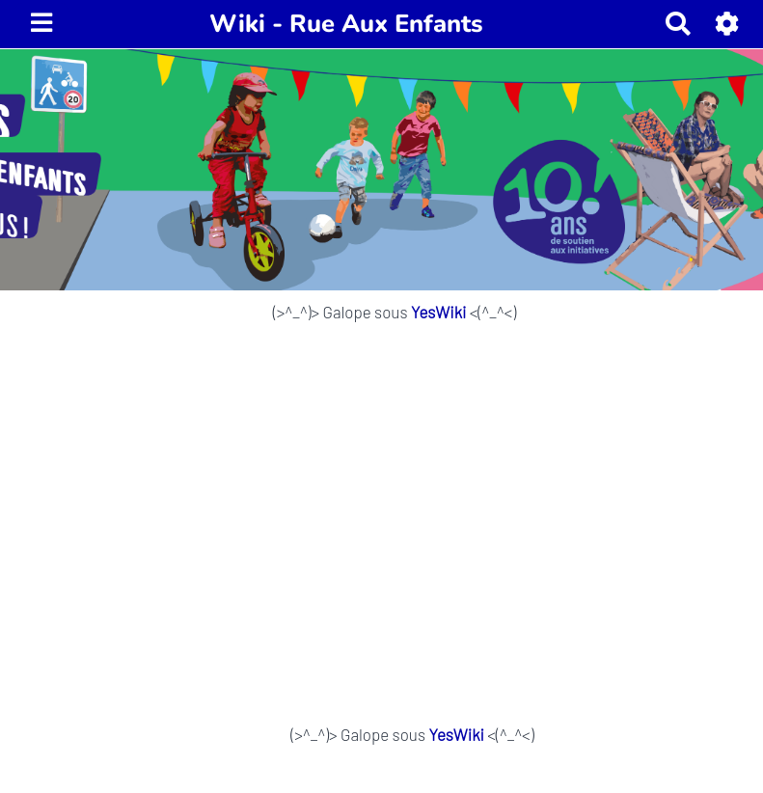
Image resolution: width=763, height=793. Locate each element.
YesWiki (438, 311)
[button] (728, 23)
